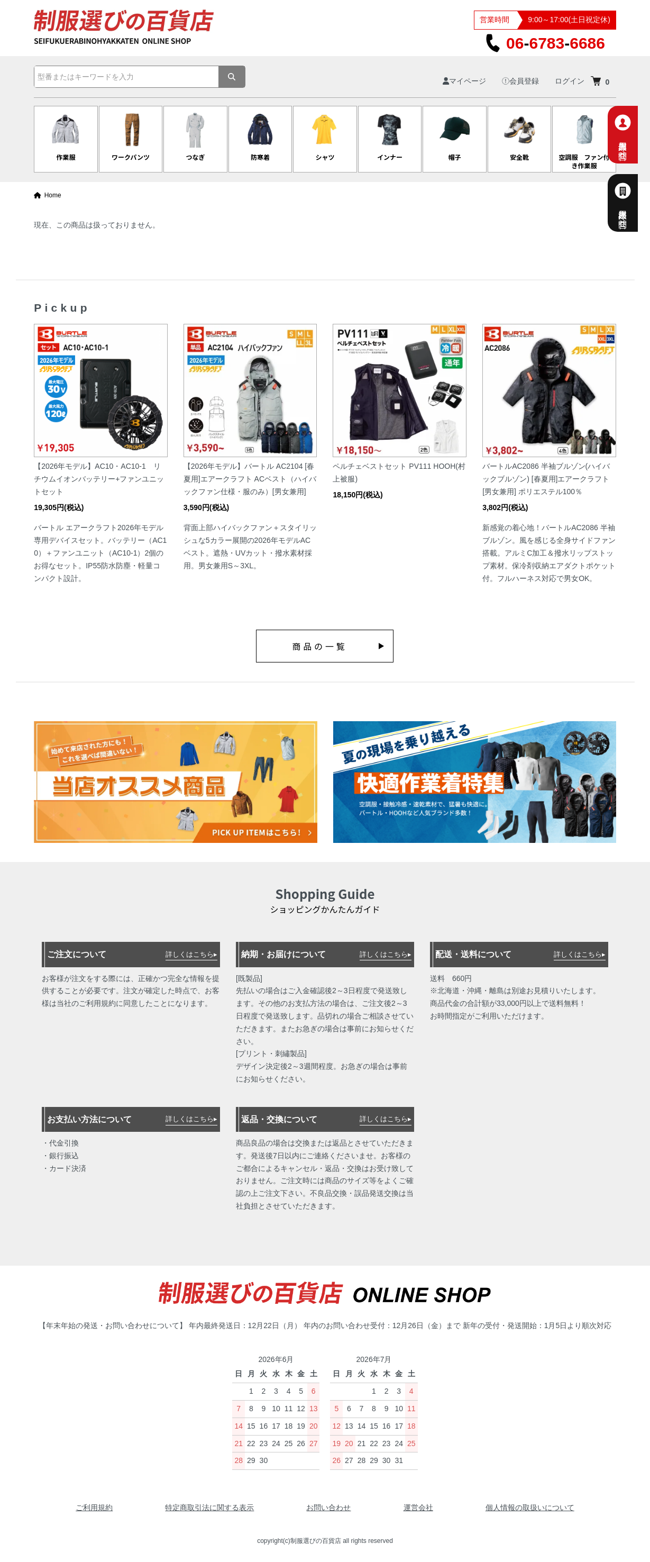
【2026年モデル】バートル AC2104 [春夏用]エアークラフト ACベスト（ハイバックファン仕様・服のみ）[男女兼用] (250, 479)
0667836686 (545, 43)
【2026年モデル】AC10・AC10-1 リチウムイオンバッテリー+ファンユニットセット (99, 479)
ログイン (569, 81)
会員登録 (520, 81)
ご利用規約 (94, 1507)
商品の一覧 (319, 646)
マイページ (464, 81)
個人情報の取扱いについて (530, 1507)
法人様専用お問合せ (635, 203)
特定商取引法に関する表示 (209, 1507)
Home (47, 195)
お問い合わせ (328, 1507)
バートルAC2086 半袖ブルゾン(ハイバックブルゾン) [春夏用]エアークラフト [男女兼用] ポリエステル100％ (546, 479)
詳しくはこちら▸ (191, 954)
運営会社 (418, 1507)
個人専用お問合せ (635, 134)
